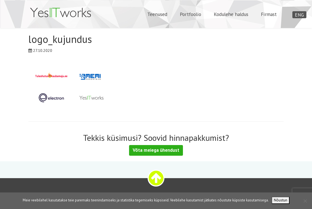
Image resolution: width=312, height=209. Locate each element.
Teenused (157, 14)
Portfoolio (190, 14)
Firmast (269, 14)
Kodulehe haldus (231, 14)
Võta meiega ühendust (156, 150)
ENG (299, 15)
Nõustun (280, 200)
